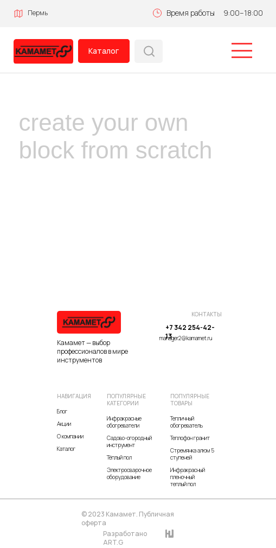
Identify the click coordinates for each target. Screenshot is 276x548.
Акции (64, 424)
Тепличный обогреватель (186, 422)
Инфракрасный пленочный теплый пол (187, 477)
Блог (62, 411)
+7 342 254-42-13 (190, 332)
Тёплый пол (119, 457)
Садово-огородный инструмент (129, 441)
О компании (70, 436)
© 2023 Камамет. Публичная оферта (127, 518)
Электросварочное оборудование (129, 473)
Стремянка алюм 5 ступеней (192, 454)
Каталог (103, 51)
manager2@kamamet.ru (185, 338)
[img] (43, 51)
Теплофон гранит (190, 438)
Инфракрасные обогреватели (124, 422)
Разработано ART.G (125, 538)
